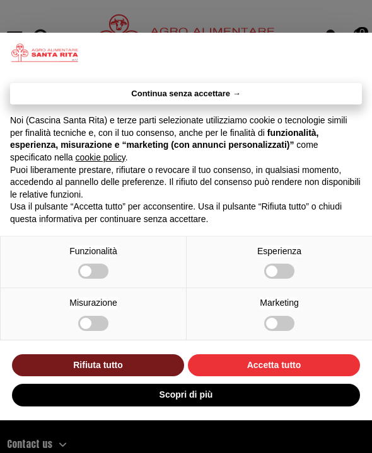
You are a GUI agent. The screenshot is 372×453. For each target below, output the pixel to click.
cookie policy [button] (100, 157)
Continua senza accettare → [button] (185, 93)
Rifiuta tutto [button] (98, 365)
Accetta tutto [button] (274, 365)
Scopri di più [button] (186, 394)
